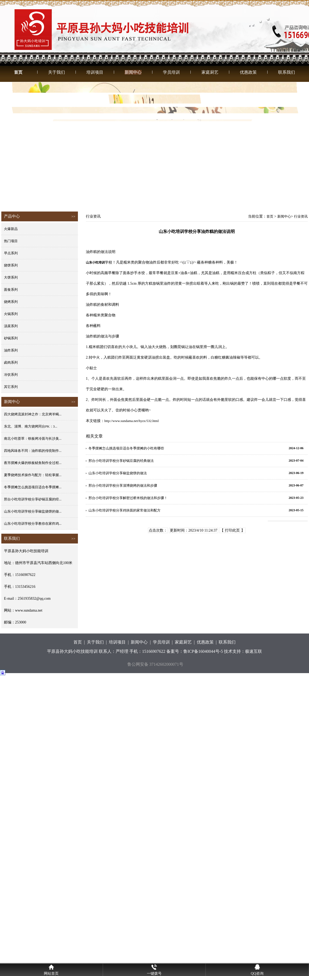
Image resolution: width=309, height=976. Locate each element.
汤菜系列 (11, 326)
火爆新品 (11, 229)
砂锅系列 (11, 338)
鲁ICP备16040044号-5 (203, 651)
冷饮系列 (11, 375)
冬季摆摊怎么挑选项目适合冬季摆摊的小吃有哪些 (126, 448)
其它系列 (11, 387)
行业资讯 (301, 216)
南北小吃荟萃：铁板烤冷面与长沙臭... (33, 438)
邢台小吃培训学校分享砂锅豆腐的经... (33, 499)
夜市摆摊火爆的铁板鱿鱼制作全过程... (33, 463)
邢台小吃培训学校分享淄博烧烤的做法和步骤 (122, 485)
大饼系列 (11, 277)
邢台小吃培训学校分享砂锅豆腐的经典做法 (121, 461)
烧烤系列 (11, 302)
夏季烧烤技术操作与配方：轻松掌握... (33, 475)
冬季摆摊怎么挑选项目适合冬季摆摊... (33, 487)
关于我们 (56, 72)
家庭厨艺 (210, 72)
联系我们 (286, 72)
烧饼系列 (11, 265)
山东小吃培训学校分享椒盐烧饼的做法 (117, 473)
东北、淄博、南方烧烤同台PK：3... (30, 426)
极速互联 (253, 651)
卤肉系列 (11, 362)
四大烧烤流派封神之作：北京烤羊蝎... (33, 414)
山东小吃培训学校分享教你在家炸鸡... (33, 523)
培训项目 (94, 72)
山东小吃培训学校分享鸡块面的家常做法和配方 (124, 510)
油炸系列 (11, 350)
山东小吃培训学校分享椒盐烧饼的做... (33, 511)
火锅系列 (11, 314)
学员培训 (171, 72)
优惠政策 (248, 72)
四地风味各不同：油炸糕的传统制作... (33, 451)
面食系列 (11, 290)
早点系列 (11, 253)
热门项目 (11, 241)
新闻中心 (133, 72)
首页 (18, 72)
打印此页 (232, 530)
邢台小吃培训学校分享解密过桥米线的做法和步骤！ (127, 498)
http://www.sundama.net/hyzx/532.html (131, 421)
